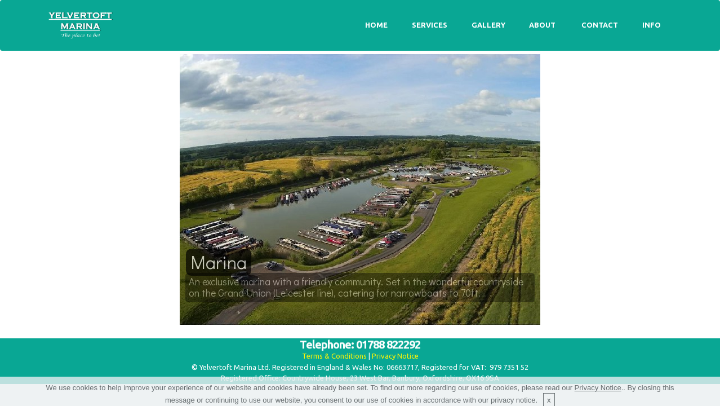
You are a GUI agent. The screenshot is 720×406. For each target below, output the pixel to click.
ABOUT (543, 25)
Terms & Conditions (334, 356)
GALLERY (488, 25)
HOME (376, 25)
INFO (651, 25)
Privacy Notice (395, 356)
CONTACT (599, 25)
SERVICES (429, 25)
